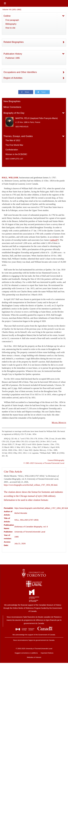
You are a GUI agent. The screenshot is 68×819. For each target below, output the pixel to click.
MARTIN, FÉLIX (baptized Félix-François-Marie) (36, 118)
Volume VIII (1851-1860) (11, 10)
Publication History (12, 54)
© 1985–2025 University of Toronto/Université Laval (43, 463)
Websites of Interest (34, 657)
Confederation (11, 150)
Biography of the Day (13, 113)
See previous (21, 127)
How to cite (10, 28)
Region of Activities (12, 78)
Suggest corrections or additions (26, 653)
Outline (7, 16)
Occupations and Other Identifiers (20, 72)
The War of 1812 (12, 140)
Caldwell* (54, 240)
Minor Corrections (12, 107)
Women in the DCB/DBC (16, 154)
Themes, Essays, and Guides (18, 136)
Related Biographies (13, 42)
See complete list (14, 159)
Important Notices (47, 653)
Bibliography (10, 24)
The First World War (14, 145)
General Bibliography (56, 460)
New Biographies (11, 101)
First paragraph (12, 20)
